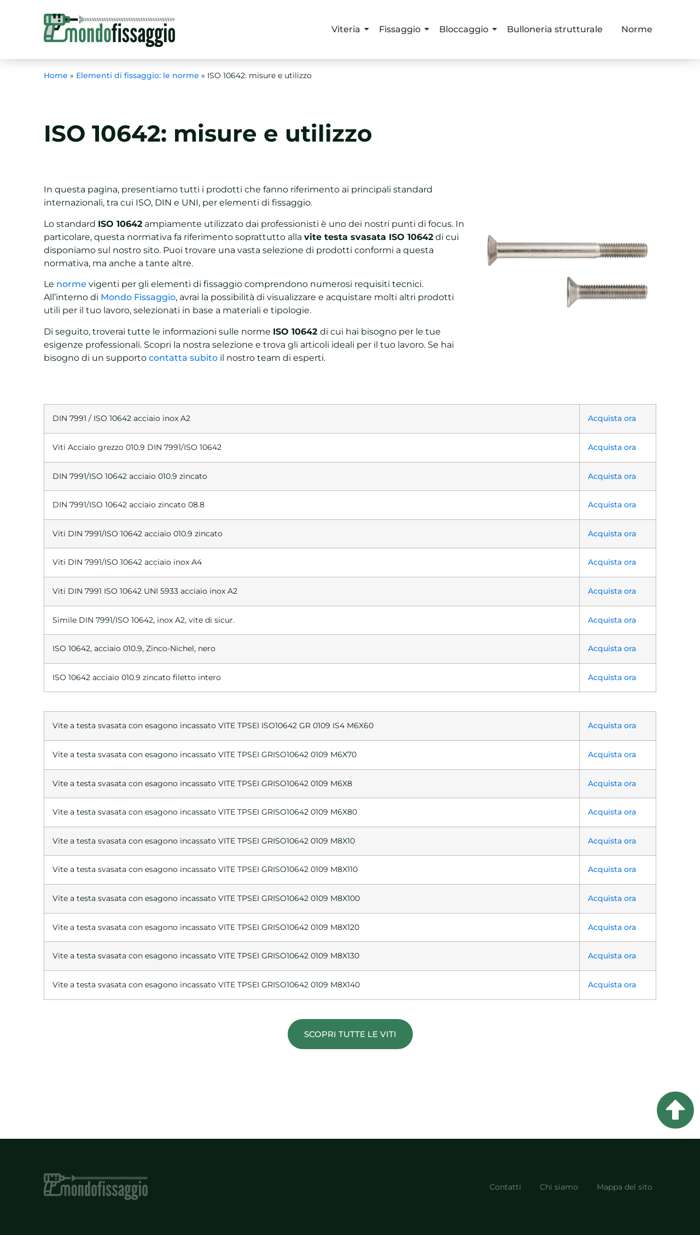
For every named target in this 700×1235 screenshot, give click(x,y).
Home (56, 75)
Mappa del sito (624, 1187)
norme (71, 284)
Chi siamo (559, 1187)
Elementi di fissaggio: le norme (137, 75)
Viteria (347, 29)
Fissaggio (401, 29)
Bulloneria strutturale (555, 29)
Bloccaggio (465, 29)
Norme (636, 29)
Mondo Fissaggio (137, 297)
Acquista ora (612, 418)
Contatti (505, 1187)
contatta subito (182, 358)
